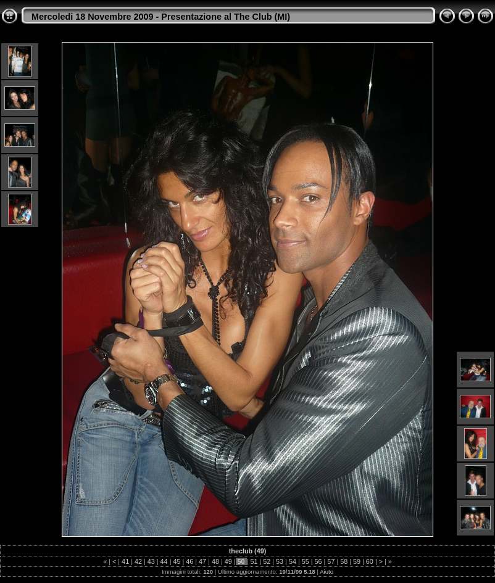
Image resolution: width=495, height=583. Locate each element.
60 (369, 561)
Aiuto (326, 571)
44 (164, 561)
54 (292, 561)
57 (330, 561)
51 (253, 561)
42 (138, 561)
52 (266, 561)
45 (176, 561)
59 (356, 561)
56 (318, 561)
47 (202, 561)
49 (228, 561)
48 (215, 561)
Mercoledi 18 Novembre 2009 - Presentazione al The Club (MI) (160, 17)
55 (305, 561)
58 (343, 561)
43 (151, 561)
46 (189, 561)
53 (279, 561)
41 (125, 561)
